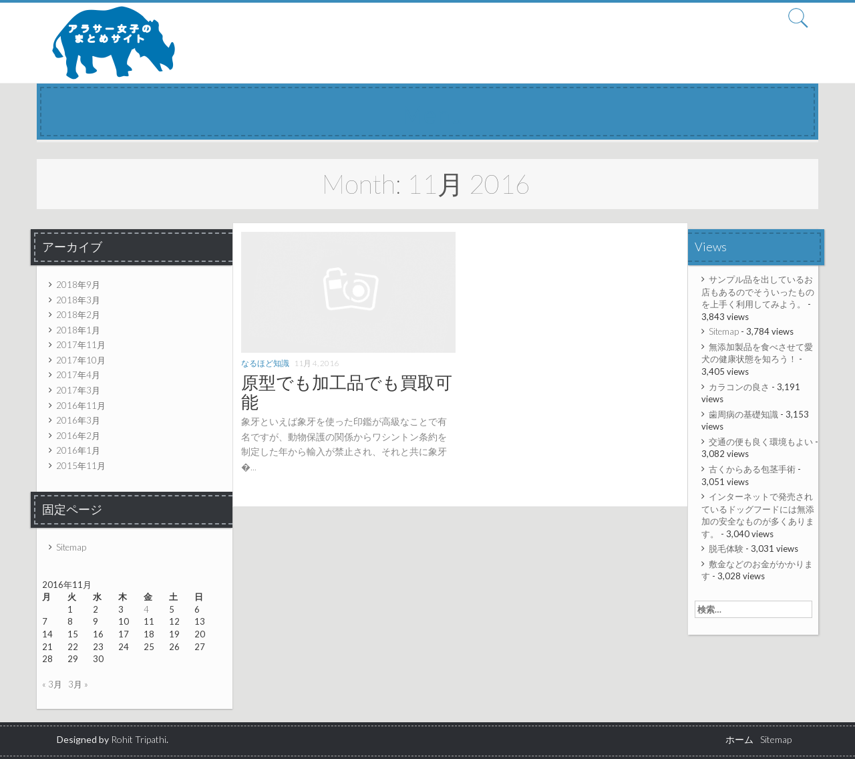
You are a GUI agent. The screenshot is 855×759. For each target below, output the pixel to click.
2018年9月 (78, 284)
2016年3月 (78, 420)
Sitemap (71, 547)
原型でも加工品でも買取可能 (346, 391)
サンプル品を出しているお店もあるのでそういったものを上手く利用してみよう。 (757, 291)
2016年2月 (78, 435)
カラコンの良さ (739, 387)
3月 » (78, 684)
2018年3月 (78, 300)
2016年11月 (81, 405)
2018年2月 (78, 314)
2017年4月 (78, 374)
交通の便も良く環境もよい (761, 441)
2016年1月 (78, 450)
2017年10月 (81, 360)
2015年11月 (81, 465)
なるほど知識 (265, 363)
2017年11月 (81, 344)
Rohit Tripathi (138, 739)
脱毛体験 (726, 548)
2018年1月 (78, 330)
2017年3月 (78, 390)
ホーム (739, 739)
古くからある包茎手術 (752, 469)
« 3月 (52, 684)
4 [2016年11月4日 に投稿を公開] (146, 609)
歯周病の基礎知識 (743, 414)
